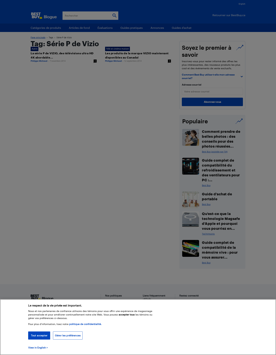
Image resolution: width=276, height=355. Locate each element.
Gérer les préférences (68, 335)
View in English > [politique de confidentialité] (38, 347)
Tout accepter (39, 335)
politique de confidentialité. (85, 324)
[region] (138, 327)
